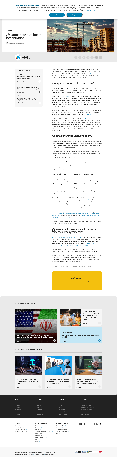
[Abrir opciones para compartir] (96, 57)
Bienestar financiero (86, 409)
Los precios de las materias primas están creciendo (67, 237)
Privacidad (31, 454)
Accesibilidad (52, 452)
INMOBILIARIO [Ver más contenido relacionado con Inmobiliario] (91, 266)
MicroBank (59, 427)
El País (86, 200)
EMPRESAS (61, 282)
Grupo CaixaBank (61, 426)
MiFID (37, 439)
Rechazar (57, 15)
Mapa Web (47, 452)
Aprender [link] (17, 407)
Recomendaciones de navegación (21, 454)
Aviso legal (25, 452)
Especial (39, 405)
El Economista (65, 96)
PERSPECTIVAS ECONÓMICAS (85, 282)
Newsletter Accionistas (21, 431)
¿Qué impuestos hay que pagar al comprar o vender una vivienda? (26, 99)
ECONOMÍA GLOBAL (71, 282)
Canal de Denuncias (50, 454)
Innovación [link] (17, 414)
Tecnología (62, 409)
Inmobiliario (62, 405)
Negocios (38, 429)
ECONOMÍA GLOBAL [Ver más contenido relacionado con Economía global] (65, 266)
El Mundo (89, 114)
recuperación (88, 118)
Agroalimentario (63, 403)
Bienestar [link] (17, 405)
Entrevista (39, 409)
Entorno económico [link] (20, 403)
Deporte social (85, 412)
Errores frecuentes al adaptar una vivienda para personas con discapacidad (29, 88)
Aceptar (74, 15)
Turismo (61, 407)
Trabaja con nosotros (62, 429)
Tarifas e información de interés (44, 431)
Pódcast (39, 412)
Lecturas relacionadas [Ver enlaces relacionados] (29, 70)
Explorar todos (41, 414)
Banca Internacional (41, 437)
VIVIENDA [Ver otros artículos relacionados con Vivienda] (10, 30)
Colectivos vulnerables (87, 405)
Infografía (39, 407)
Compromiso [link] (18, 412)
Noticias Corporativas (20, 426)
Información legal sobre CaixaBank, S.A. (36, 452)
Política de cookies (91, 10)
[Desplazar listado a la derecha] (99, 282)
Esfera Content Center (20, 427)
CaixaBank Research (21, 429)
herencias (79, 190)
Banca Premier (39, 433)
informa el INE (93, 73)
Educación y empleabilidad (88, 407)
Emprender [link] (18, 409)
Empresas (38, 427)
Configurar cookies (41, 15)
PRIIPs (37, 441)
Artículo (39, 403)
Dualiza (58, 433)
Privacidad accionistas (40, 454)
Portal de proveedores (62, 431)
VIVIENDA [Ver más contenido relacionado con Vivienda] (56, 266)
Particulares (39, 426)
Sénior (83, 403)
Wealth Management (41, 435)
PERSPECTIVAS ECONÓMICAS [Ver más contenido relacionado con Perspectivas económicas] (79, 266)
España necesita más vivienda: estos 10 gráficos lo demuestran (28, 77)
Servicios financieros (64, 412)
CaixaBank (25, 56)
